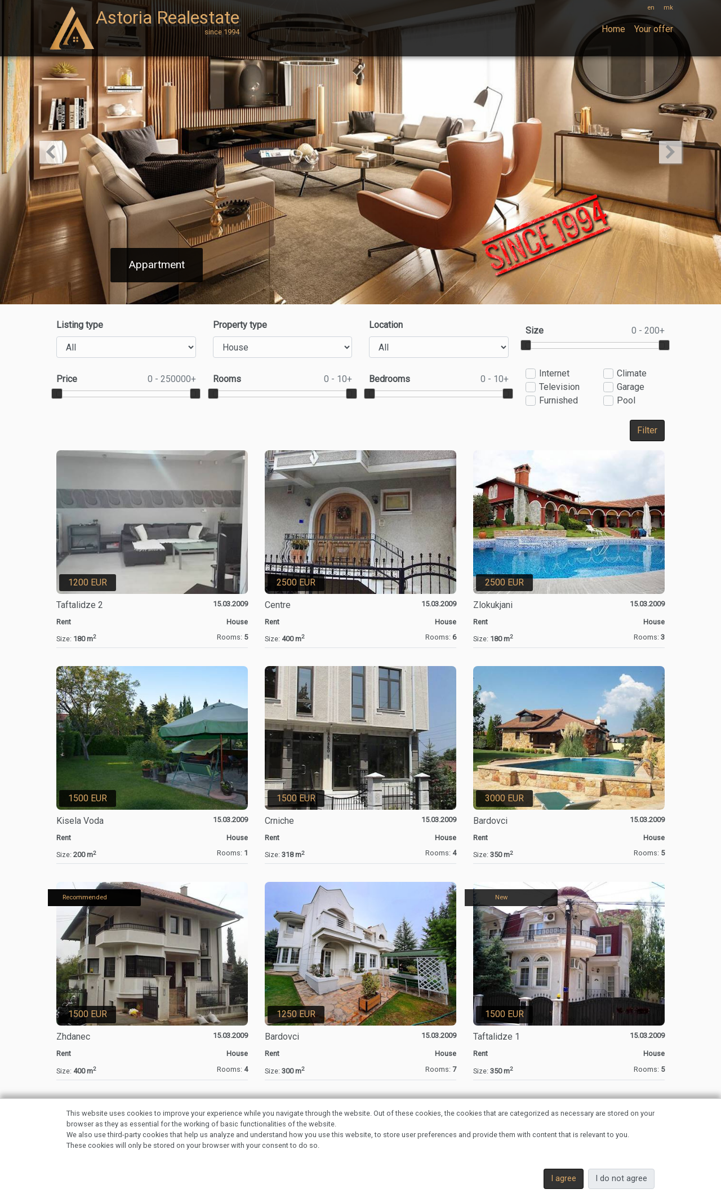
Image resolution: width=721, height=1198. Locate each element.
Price (126, 379)
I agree (563, 1178)
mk (668, 7)
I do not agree (621, 1178)
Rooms (283, 379)
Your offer (653, 29)
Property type (240, 325)
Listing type (79, 325)
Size (595, 331)
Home (613, 29)
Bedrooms (439, 379)
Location (386, 325)
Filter (647, 430)
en (651, 7)
